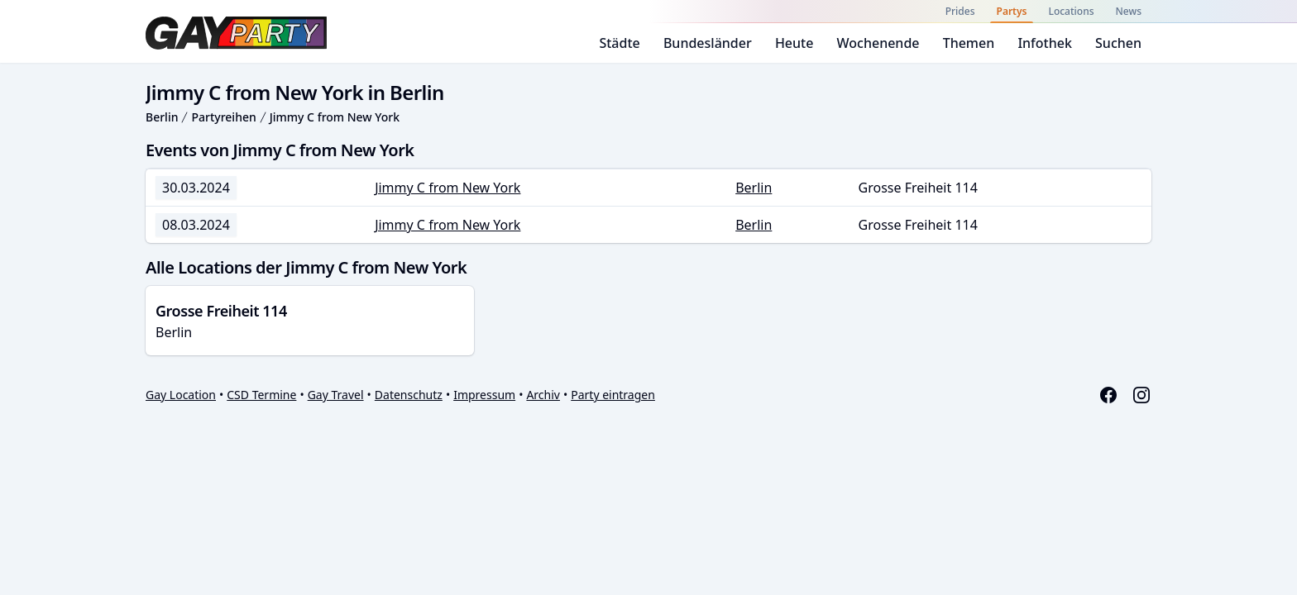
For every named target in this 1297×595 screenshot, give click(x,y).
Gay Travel (336, 394)
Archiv (543, 394)
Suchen (1118, 43)
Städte (619, 43)
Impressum (484, 394)
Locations (1071, 11)
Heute (794, 43)
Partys (1012, 11)
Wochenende (878, 43)
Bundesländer (707, 43)
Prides (960, 11)
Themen (969, 43)
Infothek (1044, 43)
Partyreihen (223, 117)
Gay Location (181, 394)
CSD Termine (261, 394)
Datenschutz (409, 394)
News (1128, 11)
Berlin (162, 117)
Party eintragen (613, 394)
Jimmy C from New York (335, 117)
